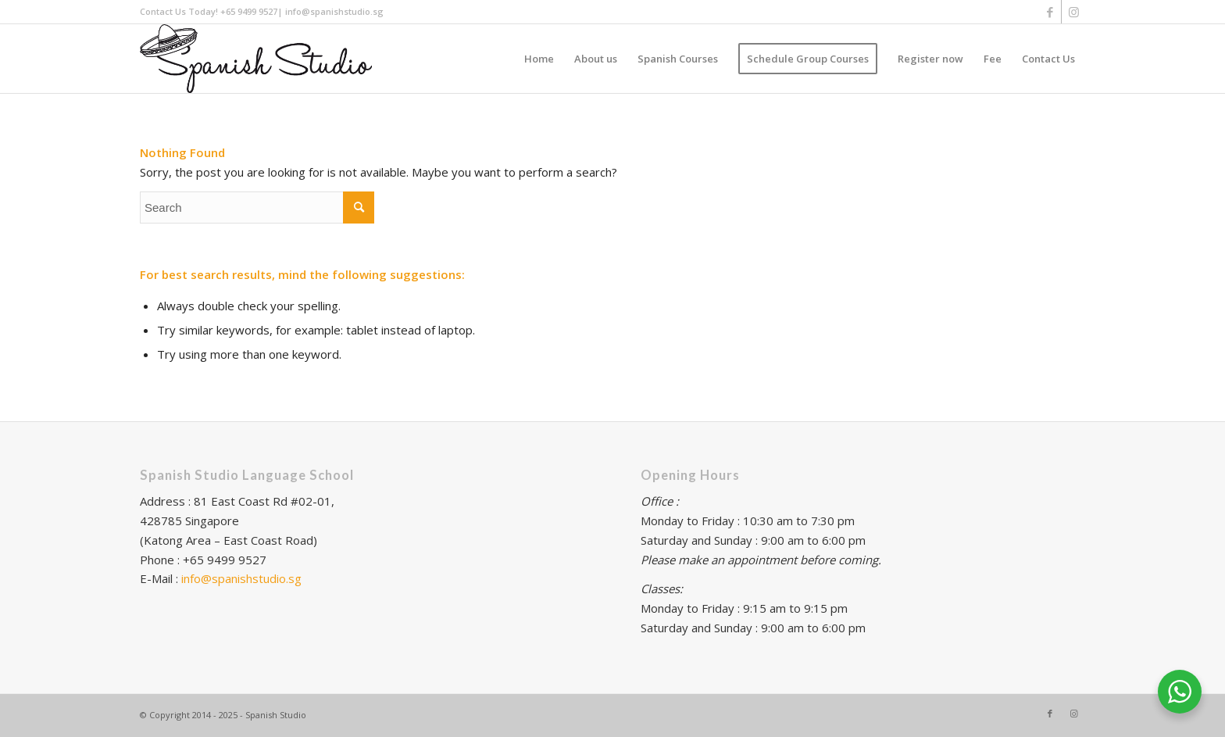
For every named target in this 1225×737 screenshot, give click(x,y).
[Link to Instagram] (1073, 11)
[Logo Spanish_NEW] (256, 58)
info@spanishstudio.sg (241, 578)
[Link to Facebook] (1049, 11)
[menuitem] (539, 58)
